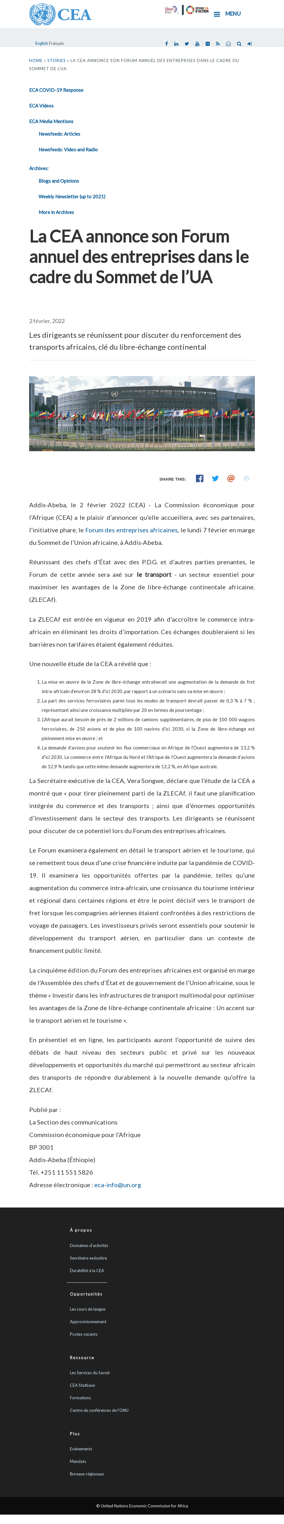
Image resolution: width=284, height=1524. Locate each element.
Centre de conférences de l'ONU (99, 1410)
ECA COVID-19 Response (56, 90)
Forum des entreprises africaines (131, 530)
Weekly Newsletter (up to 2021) (72, 196)
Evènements (81, 1448)
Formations (80, 1397)
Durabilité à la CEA (87, 1270)
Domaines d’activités (89, 1245)
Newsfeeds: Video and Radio (68, 149)
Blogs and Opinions (59, 181)
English (41, 43)
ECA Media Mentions (51, 121)
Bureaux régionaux (87, 1473)
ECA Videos (41, 105)
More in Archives (56, 212)
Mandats (78, 1461)
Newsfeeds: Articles (59, 134)
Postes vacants (83, 1334)
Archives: (39, 168)
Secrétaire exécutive (88, 1257)
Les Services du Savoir (90, 1372)
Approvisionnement (88, 1321)
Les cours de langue (87, 1309)
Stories (56, 60)
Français (56, 43)
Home (36, 60)
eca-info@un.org (117, 1184)
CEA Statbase (82, 1385)
